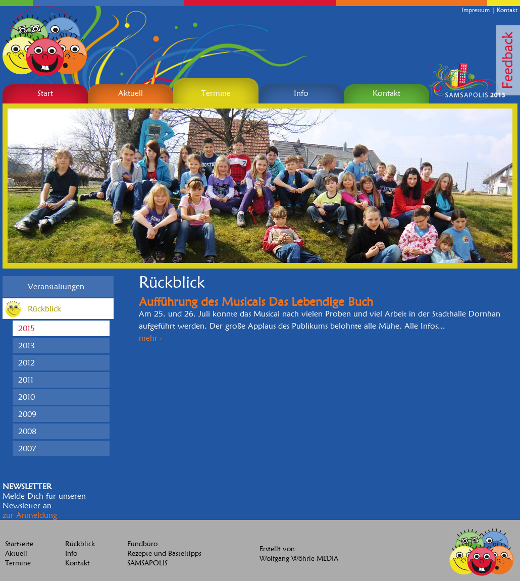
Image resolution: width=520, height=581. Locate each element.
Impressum (475, 10)
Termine (18, 563)
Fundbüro (142, 544)
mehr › (150, 338)
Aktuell (16, 553)
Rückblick (80, 544)
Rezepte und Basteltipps (164, 553)
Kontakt (507, 10)
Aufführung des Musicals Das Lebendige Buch (256, 301)
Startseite (19, 544)
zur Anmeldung (30, 515)
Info (71, 553)
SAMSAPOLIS (147, 563)
